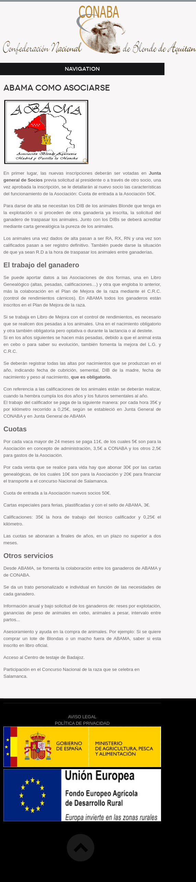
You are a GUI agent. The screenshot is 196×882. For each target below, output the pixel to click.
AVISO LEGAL (82, 716)
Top (80, 847)
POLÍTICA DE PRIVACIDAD (82, 723)
